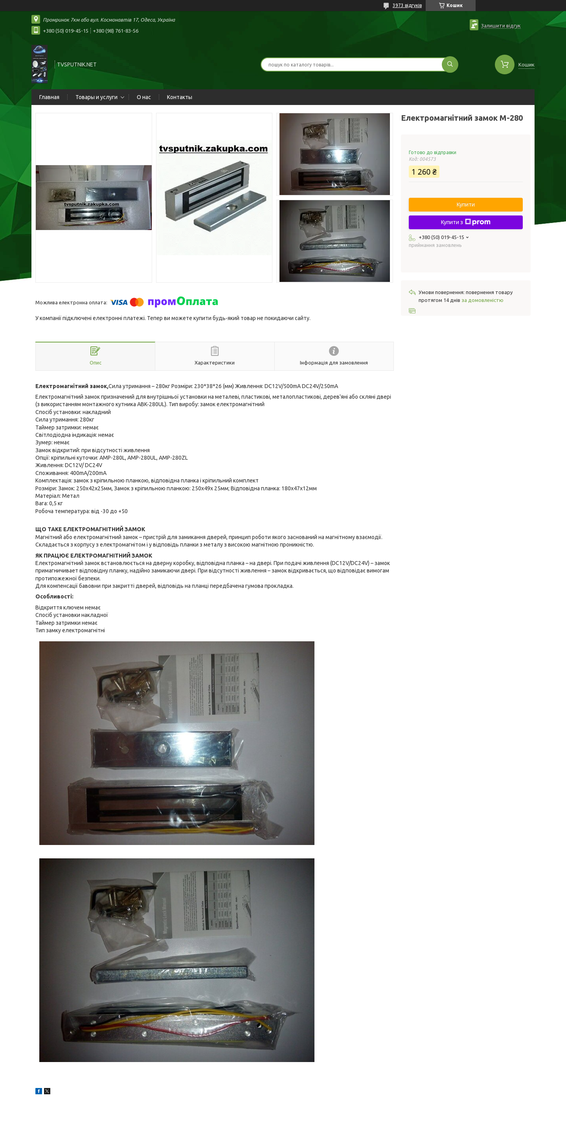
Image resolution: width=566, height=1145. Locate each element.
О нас (144, 97)
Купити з (466, 222)
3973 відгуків (407, 5)
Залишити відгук (501, 25)
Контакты (179, 97)
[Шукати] (450, 64)
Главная (49, 97)
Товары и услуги (96, 97)
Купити (466, 204)
